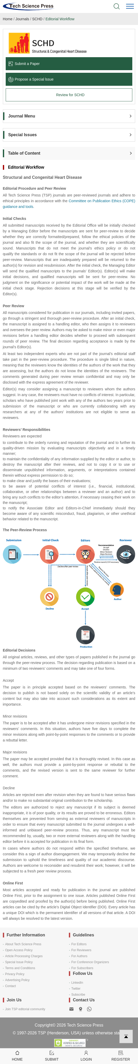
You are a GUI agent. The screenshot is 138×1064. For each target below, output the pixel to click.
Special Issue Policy (19, 962)
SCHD (37, 19)
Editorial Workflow (60, 19)
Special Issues (22, 135)
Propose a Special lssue (31, 79)
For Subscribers (82, 968)
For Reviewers (81, 950)
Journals (22, 19)
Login (86, 1055)
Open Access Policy (19, 950)
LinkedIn (77, 982)
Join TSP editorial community (25, 1009)
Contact (10, 986)
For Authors (79, 956)
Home (7, 19)
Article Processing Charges (24, 956)
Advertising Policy (17, 980)
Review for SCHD (70, 95)
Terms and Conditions (20, 968)
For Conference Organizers (90, 962)
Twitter (75, 988)
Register (121, 1055)
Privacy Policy (15, 974)
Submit (51, 1055)
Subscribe (78, 994)
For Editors (78, 944)
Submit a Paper (24, 64)
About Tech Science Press (23, 944)
